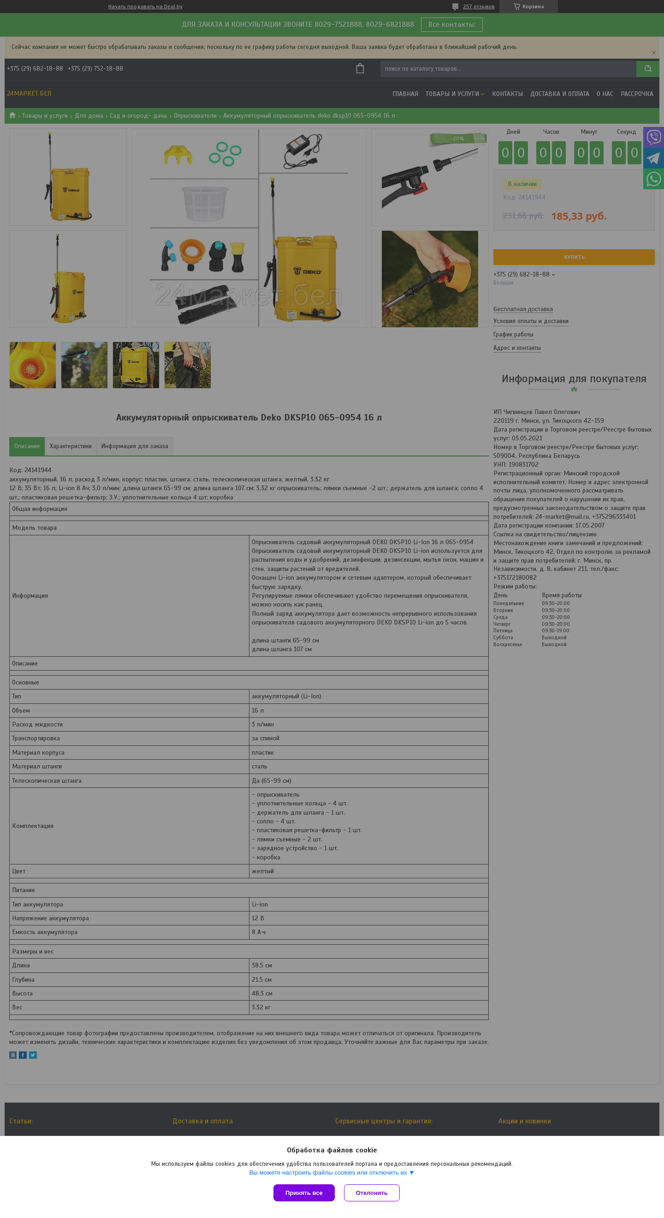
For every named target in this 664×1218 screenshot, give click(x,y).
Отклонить (372, 1192)
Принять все (304, 1192)
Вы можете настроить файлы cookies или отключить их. (329, 1172)
